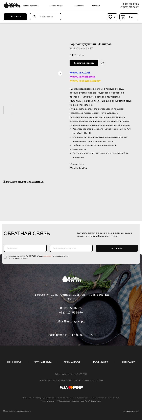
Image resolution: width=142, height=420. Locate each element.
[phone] (71, 248)
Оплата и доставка (31, 5)
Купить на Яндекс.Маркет (85, 80)
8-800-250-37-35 (131, 4)
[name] (25, 248)
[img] (11, 5)
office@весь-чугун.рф (71, 321)
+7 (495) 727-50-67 (129, 7)
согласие (47, 256)
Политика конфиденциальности (17, 411)
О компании (79, 5)
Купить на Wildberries (82, 76)
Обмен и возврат (56, 5)
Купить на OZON (80, 72)
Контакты (96, 5)
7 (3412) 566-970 (72, 312)
